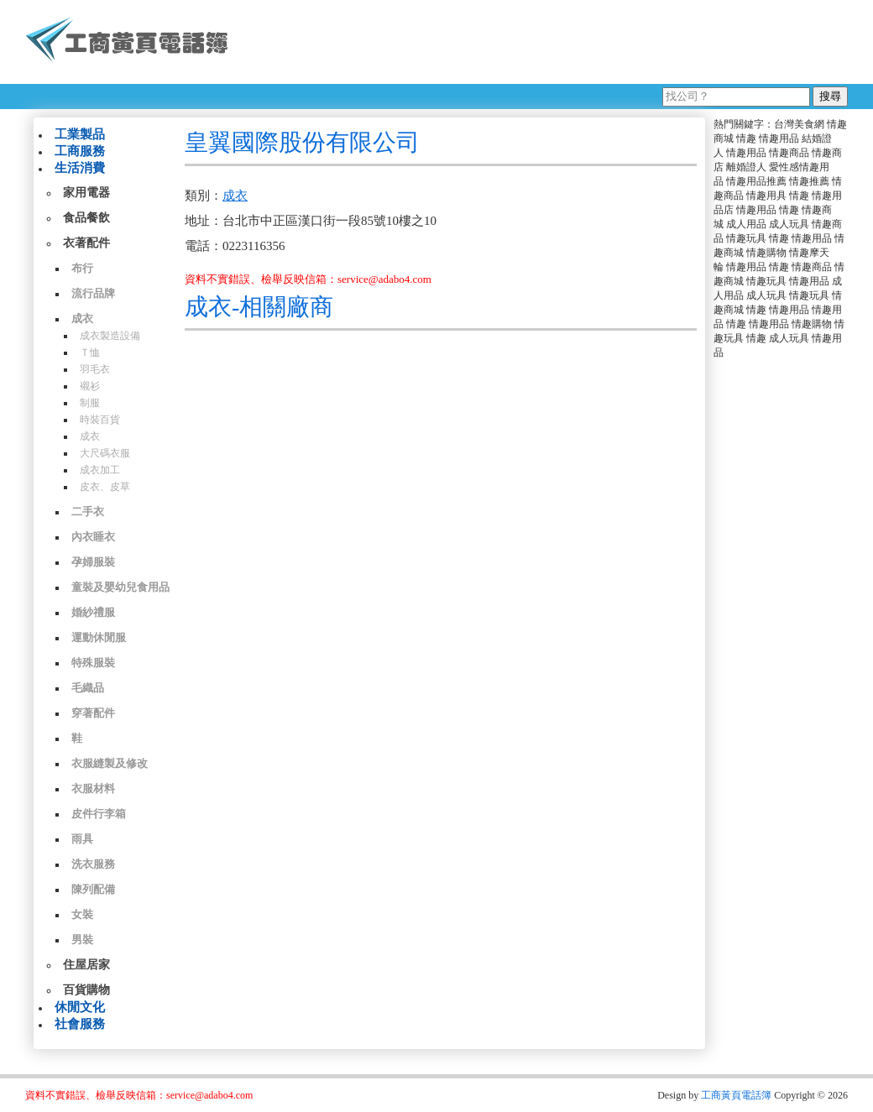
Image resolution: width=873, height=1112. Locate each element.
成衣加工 (100, 470)
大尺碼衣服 (105, 453)
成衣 (82, 318)
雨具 (82, 839)
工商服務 (80, 151)
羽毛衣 (95, 369)
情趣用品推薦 (756, 181)
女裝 (82, 914)
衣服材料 (93, 788)
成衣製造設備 (110, 336)
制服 (90, 403)
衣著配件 (86, 243)
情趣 (746, 138)
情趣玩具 (746, 238)
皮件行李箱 (98, 813)
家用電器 (86, 192)
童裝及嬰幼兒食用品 (120, 587)
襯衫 (90, 386)
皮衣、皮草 (105, 487)
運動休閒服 (98, 637)
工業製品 (80, 134)
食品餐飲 (86, 217)
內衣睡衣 (93, 536)
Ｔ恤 (90, 352)
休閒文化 (80, 1007)
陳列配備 (93, 889)
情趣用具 (766, 195)
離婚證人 (746, 167)
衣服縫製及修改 (109, 763)
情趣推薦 (809, 181)
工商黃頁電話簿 (736, 1095)
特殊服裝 (93, 662)
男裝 (82, 939)
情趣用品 (779, 138)
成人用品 (746, 224)
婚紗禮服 (93, 612)
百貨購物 (86, 990)
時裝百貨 (100, 419)
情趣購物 (766, 252)
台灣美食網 (799, 124)
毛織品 (87, 687)
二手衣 (87, 511)
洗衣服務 (93, 864)
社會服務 (80, 1024)
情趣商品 (789, 153)
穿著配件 (93, 713)
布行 (82, 268)
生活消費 (80, 168)
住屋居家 (86, 964)
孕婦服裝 (93, 562)
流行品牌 (93, 293)
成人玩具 (789, 224)
